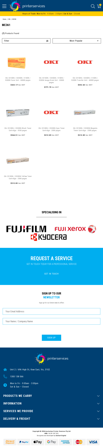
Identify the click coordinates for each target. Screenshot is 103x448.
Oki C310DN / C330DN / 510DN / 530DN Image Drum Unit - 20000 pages (51, 80)
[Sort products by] (77, 40)
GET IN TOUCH (51, 273)
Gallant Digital (61, 435)
